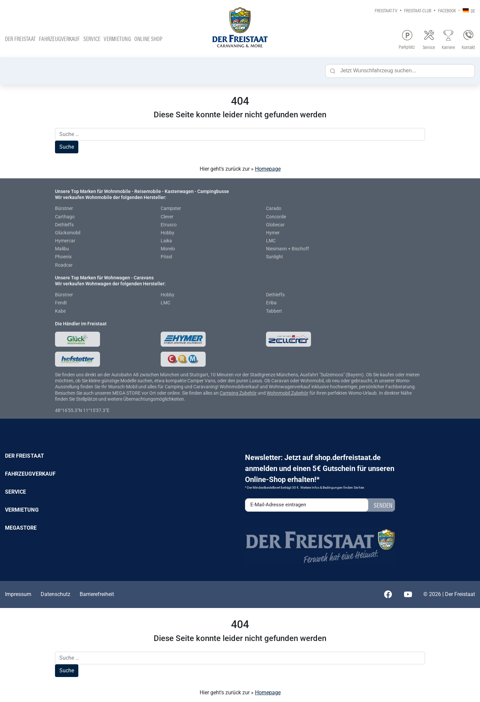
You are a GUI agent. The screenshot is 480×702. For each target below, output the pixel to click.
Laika (166, 240)
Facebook (447, 10)
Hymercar (65, 240)
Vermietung (117, 38)
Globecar (275, 224)
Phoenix (63, 256)
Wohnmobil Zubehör (287, 393)
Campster (171, 208)
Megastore (21, 528)
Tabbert (274, 311)
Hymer (273, 232)
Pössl (166, 256)
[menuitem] (467, 10)
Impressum (18, 594)
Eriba (271, 302)
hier (361, 487)
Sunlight (274, 256)
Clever (167, 216)
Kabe (60, 311)
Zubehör (248, 393)
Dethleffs (64, 224)
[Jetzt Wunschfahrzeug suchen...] (400, 71)
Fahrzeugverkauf (59, 38)
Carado (273, 208)
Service (92, 38)
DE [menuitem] (473, 10)
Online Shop (148, 38)
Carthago (65, 216)
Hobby (167, 232)
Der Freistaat (20, 38)
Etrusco (169, 224)
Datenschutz (55, 594)
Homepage (268, 169)
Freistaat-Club (417, 10)
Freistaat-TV (386, 10)
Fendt (61, 302)
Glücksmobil (67, 232)
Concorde (276, 216)
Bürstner (64, 208)
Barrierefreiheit (97, 594)
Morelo (168, 248)
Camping (229, 393)
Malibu (62, 248)
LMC (271, 240)
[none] (467, 10)
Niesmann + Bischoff (287, 248)
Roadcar (64, 265)
